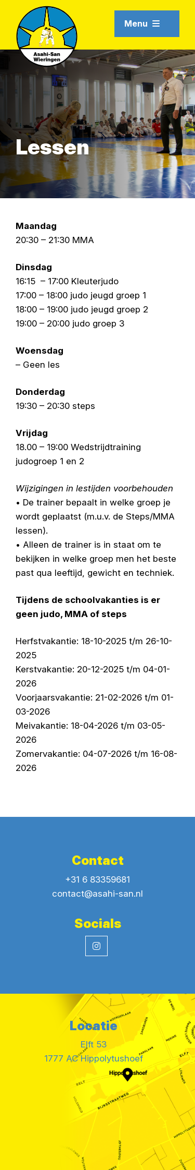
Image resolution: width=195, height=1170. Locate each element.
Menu (142, 23)
